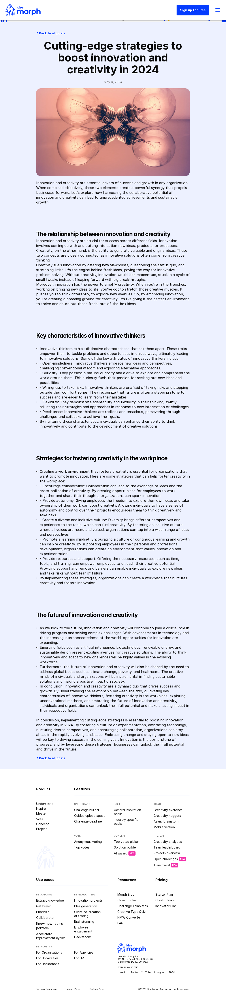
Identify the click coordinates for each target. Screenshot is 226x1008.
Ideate (40, 813)
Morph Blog (125, 894)
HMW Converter (129, 917)
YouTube (146, 972)
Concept (42, 824)
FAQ (120, 923)
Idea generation (85, 906)
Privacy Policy (73, 989)
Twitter (134, 972)
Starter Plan (164, 894)
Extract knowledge (50, 900)
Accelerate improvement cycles (50, 936)
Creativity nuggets (167, 815)
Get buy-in (43, 906)
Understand (44, 804)
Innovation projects (88, 900)
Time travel (162, 865)
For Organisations (49, 952)
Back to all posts (52, 33)
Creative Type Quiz (131, 912)
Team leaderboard (167, 847)
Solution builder (125, 847)
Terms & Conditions (46, 989)
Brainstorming (84, 921)
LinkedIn (122, 972)
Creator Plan (164, 900)
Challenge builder (86, 810)
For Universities (47, 958)
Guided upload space (89, 815)
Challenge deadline (88, 821)
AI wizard (120, 853)
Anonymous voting (88, 841)
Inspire (41, 808)
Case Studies (127, 900)
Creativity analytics (168, 841)
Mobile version (164, 827)
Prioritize (42, 912)
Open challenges (166, 859)
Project (41, 829)
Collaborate (44, 917)
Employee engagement (83, 929)
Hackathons (83, 937)
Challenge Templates (132, 906)
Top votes (81, 847)
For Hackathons (47, 964)
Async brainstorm (166, 821)
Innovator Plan (166, 906)
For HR (79, 958)
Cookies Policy (97, 989)
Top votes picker (126, 841)
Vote (39, 819)
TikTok (172, 972)
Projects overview (167, 853)
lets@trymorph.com (127, 967)
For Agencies (83, 952)
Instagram (159, 972)
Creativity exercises (168, 810)
